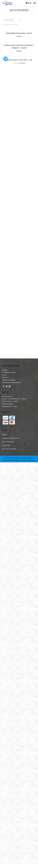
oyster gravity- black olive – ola (19, 60)
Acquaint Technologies (27, 460)
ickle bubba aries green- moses (19, 33)
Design (5, 460)
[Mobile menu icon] (34, 3)
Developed (14, 460)
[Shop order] (12, 20)
